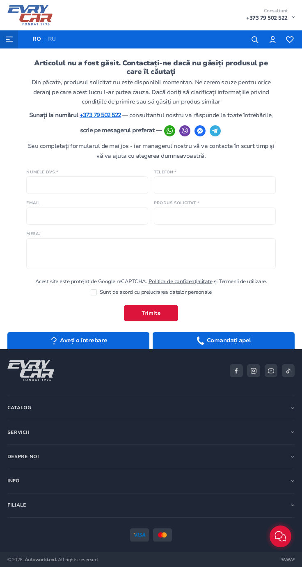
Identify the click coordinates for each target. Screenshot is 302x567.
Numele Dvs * (42, 172)
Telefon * (165, 172)
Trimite (151, 313)
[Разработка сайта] (288, 560)
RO (36, 39)
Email (33, 202)
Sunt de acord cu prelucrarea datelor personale (151, 292)
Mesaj (33, 233)
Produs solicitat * (176, 202)
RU (52, 39)
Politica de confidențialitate (181, 281)
